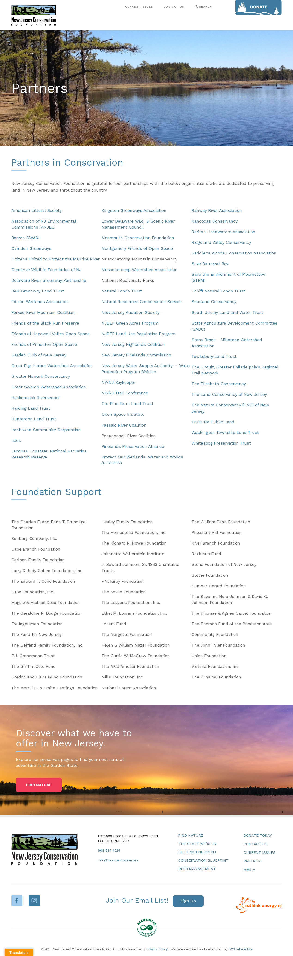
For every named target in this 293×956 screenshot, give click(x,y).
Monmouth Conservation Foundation (137, 237)
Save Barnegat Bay (210, 263)
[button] (39, 785)
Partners (253, 861)
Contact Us (256, 844)
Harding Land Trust (30, 408)
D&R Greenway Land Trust (37, 290)
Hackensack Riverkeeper (35, 397)
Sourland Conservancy (214, 301)
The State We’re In (197, 844)
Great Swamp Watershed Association (48, 386)
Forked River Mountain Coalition (43, 312)
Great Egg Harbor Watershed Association (52, 365)
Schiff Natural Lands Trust (218, 290)
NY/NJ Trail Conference (124, 392)
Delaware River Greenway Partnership (48, 280)
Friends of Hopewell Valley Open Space (50, 333)
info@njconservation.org (118, 860)
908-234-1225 (109, 850)
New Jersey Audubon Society (130, 312)
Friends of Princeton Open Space (44, 344)
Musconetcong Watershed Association (139, 269)
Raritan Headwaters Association (223, 231)
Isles (16, 440)
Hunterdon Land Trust (33, 418)
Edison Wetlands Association (40, 301)
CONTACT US (173, 6)
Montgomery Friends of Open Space (137, 248)
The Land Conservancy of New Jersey (229, 394)
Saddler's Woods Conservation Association (234, 253)
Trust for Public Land (213, 421)
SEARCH (203, 6)
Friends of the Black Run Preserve (45, 323)
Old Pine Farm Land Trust (127, 403)
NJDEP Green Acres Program (130, 323)
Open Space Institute (122, 414)
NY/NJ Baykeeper (118, 382)
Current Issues (259, 852)
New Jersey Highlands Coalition (133, 344)
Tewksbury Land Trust (214, 356)
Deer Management (197, 868)
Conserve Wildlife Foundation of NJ (46, 269)
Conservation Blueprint (203, 860)
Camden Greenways (31, 248)
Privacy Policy (157, 949)
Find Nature (190, 835)
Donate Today (258, 835)
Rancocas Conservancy (215, 221)
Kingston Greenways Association (133, 210)
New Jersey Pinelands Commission (136, 355)
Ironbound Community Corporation (46, 429)
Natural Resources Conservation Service (141, 301)
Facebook (17, 900)
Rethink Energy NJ (197, 852)
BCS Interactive (241, 949)
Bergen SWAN (25, 237)
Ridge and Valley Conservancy (221, 242)
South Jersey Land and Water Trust (227, 312)
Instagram (34, 900)
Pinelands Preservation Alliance (132, 446)
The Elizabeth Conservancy (219, 383)
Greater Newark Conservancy (40, 376)
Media (249, 869)
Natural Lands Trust (121, 290)
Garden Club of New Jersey (38, 355)
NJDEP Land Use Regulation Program (138, 333)
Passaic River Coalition (123, 425)
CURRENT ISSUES (139, 6)
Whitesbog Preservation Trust (221, 443)
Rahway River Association (217, 210)
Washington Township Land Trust (225, 432)
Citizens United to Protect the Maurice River (55, 259)
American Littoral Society (36, 210)
